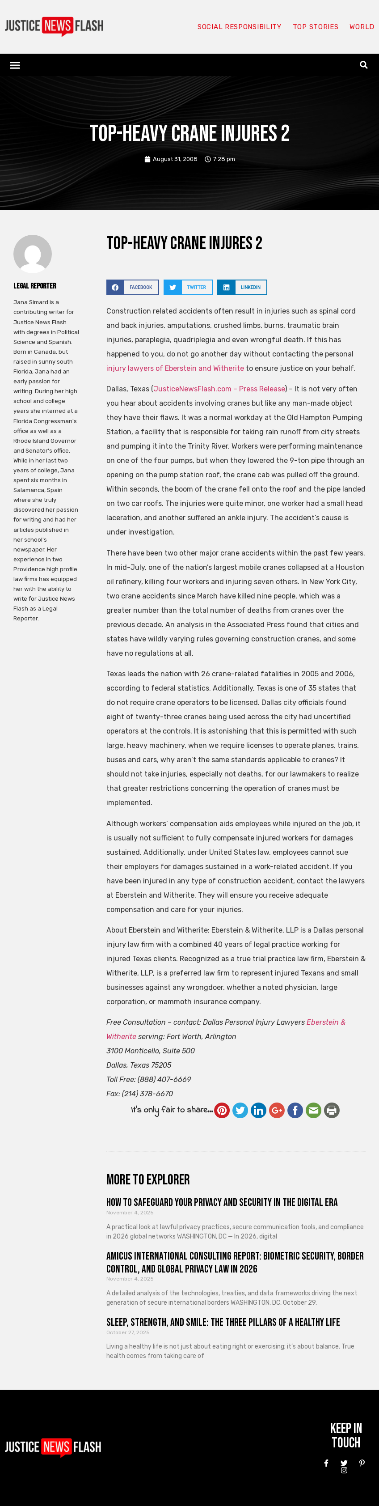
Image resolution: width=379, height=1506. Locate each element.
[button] (15, 64)
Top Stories (316, 27)
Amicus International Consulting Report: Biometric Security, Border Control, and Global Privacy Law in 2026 (235, 1263)
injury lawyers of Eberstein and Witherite (175, 368)
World (362, 27)
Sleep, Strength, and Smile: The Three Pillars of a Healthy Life (223, 1322)
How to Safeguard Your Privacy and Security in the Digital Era (222, 1202)
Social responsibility (240, 27)
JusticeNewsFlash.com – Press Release (219, 389)
